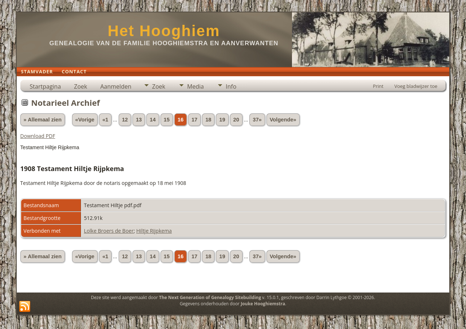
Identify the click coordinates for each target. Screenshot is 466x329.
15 (167, 120)
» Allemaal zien (43, 120)
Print (378, 86)
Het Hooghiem (164, 30)
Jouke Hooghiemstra (263, 304)
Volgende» (283, 120)
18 (208, 120)
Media (195, 86)
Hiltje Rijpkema (154, 230)
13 (139, 120)
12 (125, 120)
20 (236, 120)
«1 (105, 120)
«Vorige (85, 120)
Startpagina (45, 86)
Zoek (80, 86)
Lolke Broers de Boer (109, 230)
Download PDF (37, 135)
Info (231, 86)
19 (222, 120)
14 (152, 120)
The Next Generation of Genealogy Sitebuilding (210, 297)
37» (257, 120)
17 (194, 120)
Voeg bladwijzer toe (415, 86)
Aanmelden (115, 86)
